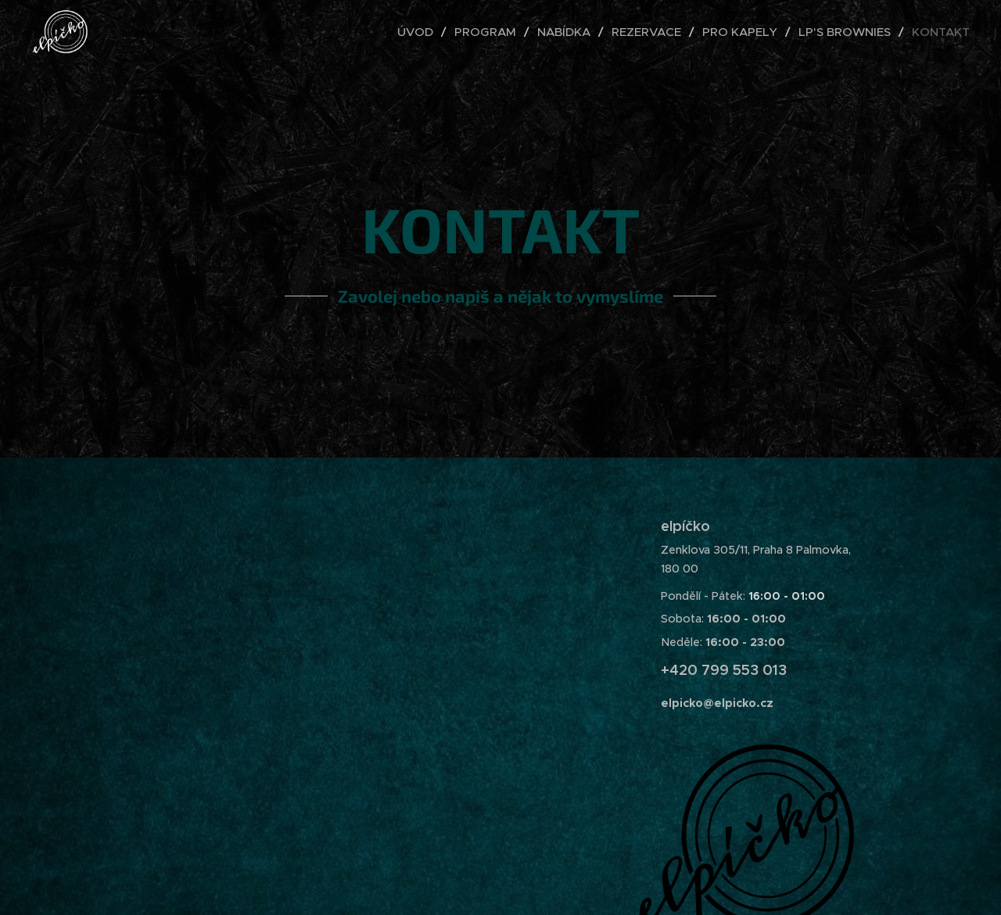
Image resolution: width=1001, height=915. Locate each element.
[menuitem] (420, 32)
